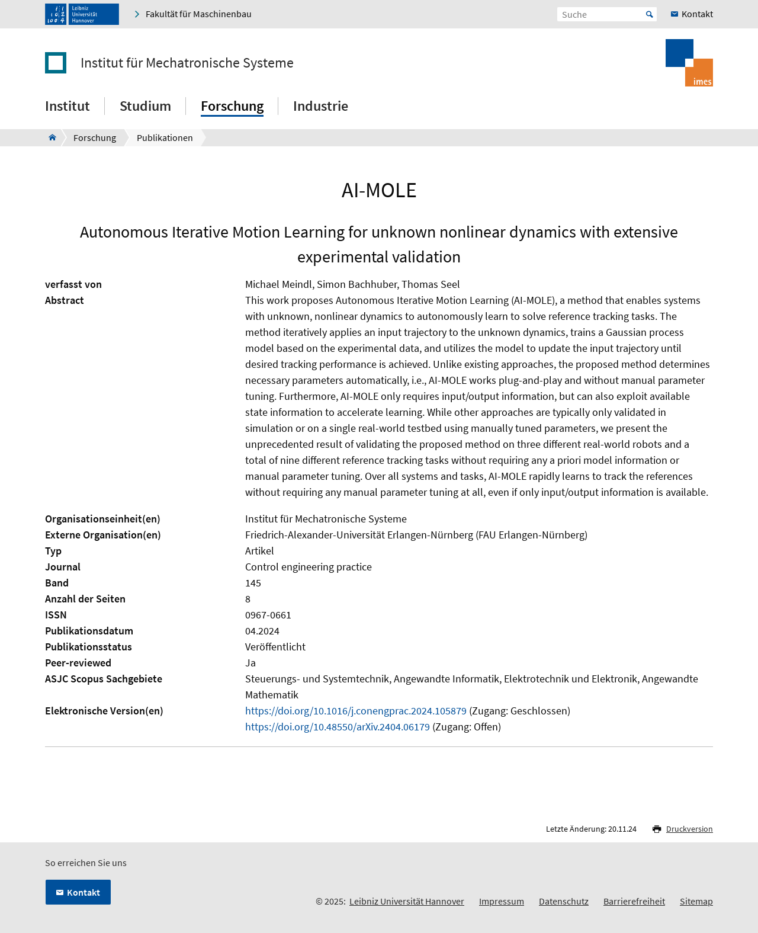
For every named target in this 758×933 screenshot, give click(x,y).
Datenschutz (564, 901)
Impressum (501, 901)
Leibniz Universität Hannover (406, 901)
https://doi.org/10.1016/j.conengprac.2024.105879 (356, 710)
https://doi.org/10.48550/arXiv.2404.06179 (337, 726)
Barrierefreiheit (634, 901)
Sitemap (696, 901)
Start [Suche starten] (650, 14)
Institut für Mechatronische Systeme (187, 63)
